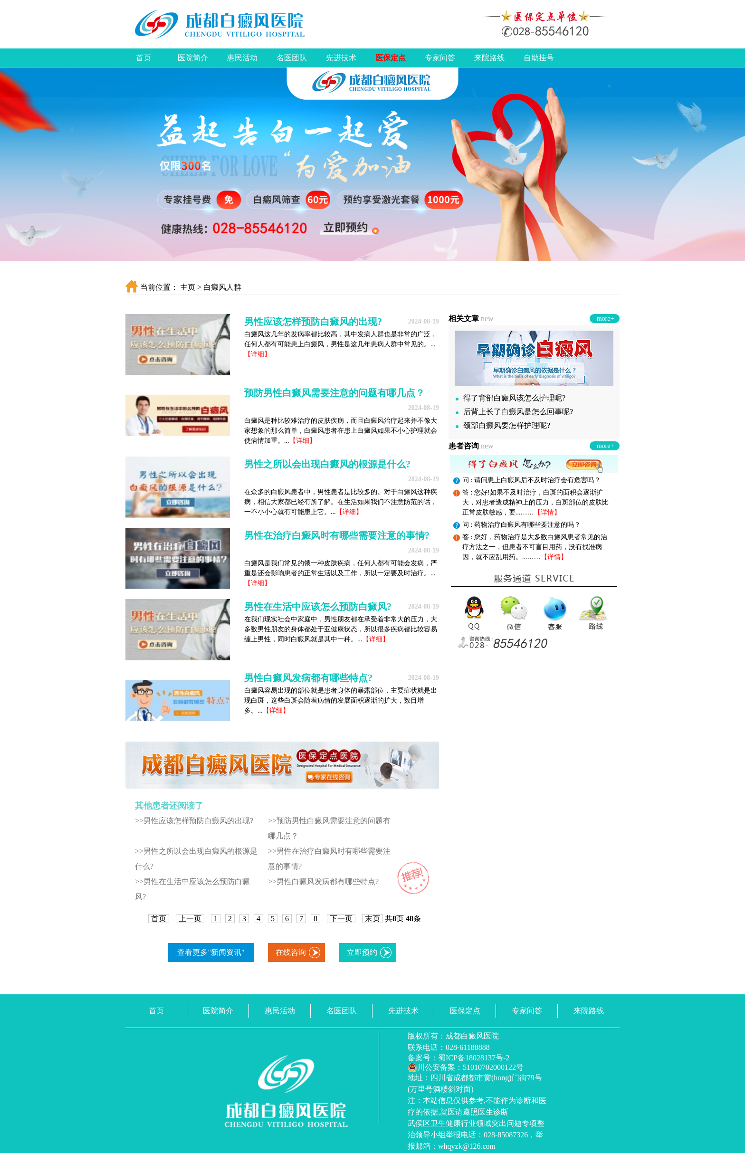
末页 (372, 919)
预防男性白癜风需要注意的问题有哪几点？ (334, 393)
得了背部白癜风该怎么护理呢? (510, 398)
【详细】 (257, 354)
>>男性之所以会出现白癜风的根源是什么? (196, 858)
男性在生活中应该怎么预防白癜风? (318, 606)
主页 (187, 287)
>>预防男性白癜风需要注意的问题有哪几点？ (329, 828)
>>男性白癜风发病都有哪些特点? (323, 881)
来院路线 (489, 58)
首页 (143, 58)
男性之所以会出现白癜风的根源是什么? (327, 464)
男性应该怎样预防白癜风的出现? (313, 321)
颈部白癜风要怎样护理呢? (503, 425)
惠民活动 (242, 58)
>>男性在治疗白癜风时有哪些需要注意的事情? (329, 858)
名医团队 (292, 58)
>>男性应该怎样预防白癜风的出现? (194, 821)
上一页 (190, 919)
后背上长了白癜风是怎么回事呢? (514, 412)
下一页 (341, 919)
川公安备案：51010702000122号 (466, 1067)
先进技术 (341, 58)
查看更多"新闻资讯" (210, 952)
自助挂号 (539, 58)
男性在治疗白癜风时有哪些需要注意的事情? (337, 535)
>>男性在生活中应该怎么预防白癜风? (192, 889)
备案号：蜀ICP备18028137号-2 (458, 1058)
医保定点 (390, 58)
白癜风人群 (222, 287)
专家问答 (440, 58)
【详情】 (547, 512)
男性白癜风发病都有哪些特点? (308, 678)
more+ (605, 318)
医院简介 (193, 58)
